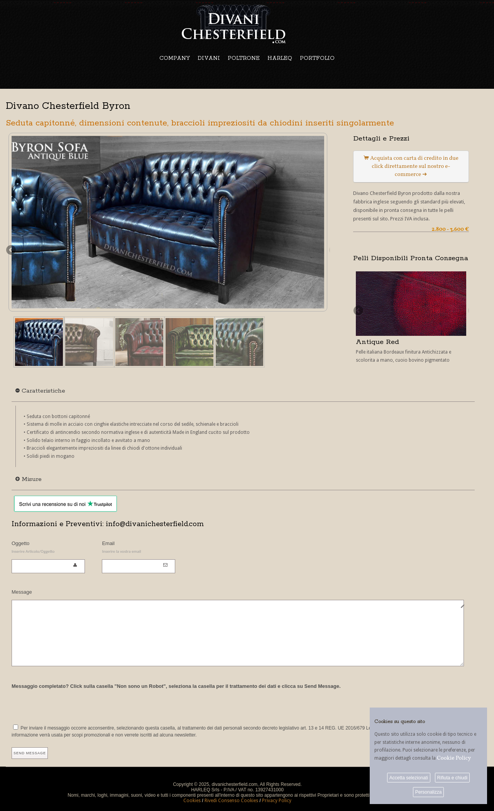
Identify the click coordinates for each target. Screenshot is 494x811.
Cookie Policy (454, 758)
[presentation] (70, 706)
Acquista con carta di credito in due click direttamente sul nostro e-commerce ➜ (411, 166)
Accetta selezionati (408, 778)
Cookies (192, 800)
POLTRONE (244, 58)
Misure (28, 479)
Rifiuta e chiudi (452, 778)
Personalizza (428, 792)
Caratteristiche (40, 391)
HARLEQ (279, 58)
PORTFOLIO (317, 58)
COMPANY (174, 58)
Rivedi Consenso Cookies (231, 800)
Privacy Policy (276, 800)
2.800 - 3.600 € (450, 229)
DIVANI (209, 58)
